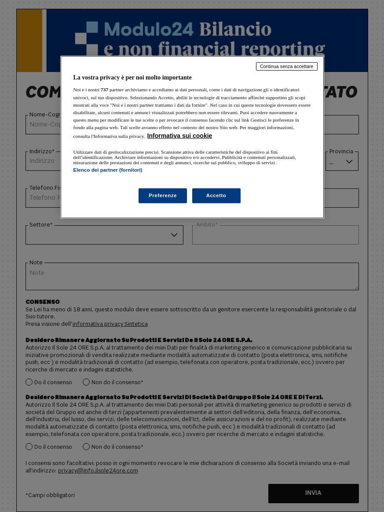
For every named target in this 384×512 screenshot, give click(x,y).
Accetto (216, 195)
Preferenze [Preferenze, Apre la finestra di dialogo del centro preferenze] (163, 195)
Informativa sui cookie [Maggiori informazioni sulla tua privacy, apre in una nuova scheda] (179, 135)
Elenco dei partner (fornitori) (108, 170)
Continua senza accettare (287, 66)
